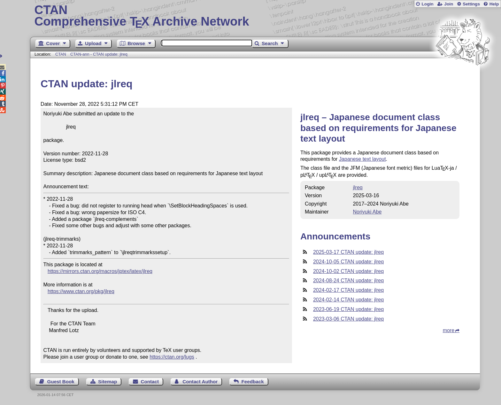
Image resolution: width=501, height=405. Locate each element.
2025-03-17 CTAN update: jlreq (348, 252)
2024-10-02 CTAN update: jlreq (348, 271)
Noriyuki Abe (367, 211)
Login (427, 4)
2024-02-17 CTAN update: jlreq (348, 290)
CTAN (60, 54)
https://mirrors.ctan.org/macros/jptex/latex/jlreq (100, 271)
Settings (471, 4)
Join (448, 4)
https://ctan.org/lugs (172, 357)
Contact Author (200, 381)
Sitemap (107, 381)
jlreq (357, 187)
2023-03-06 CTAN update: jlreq (348, 319)
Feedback (253, 381)
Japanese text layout (362, 159)
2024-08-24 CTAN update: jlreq (348, 280)
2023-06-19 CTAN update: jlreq (348, 309)
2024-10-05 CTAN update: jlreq (348, 261)
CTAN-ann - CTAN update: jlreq (98, 54)
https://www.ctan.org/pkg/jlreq (81, 291)
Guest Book (60, 381)
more (448, 330)
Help (494, 4)
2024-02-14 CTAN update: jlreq (348, 299)
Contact (150, 381)
